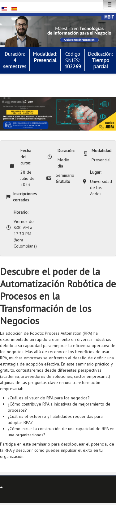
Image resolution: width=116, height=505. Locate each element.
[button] (58, 29)
